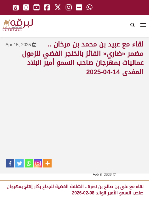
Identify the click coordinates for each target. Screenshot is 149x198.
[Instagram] (38, 163)
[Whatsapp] (29, 163)
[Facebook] (10, 163)
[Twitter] (19, 163)
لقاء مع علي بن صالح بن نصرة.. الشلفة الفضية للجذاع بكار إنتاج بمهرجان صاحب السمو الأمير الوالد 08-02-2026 (75, 189)
